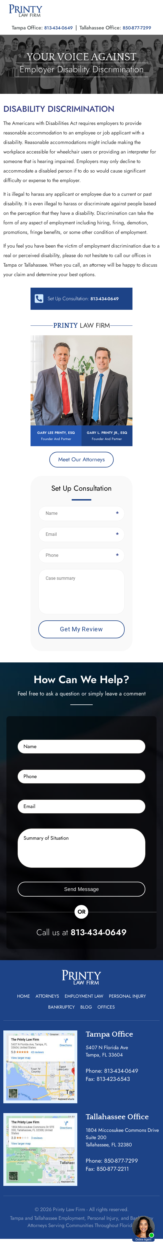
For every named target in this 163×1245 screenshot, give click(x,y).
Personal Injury (127, 1002)
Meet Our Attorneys (81, 465)
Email (117, 540)
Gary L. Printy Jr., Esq (107, 439)
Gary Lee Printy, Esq (56, 436)
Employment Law (84, 1002)
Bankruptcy (61, 1013)
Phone (117, 561)
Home (23, 1002)
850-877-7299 (139, 27)
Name (117, 519)
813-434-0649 (57, 27)
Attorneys (47, 1002)
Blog (86, 1013)
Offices (106, 1013)
